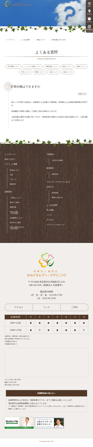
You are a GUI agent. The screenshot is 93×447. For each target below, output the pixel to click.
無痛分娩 (13, 210)
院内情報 (55, 195)
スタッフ (13, 182)
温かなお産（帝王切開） (14, 215)
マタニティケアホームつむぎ (58, 185)
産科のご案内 (14, 205)
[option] (46, 13)
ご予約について (15, 200)
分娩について (76, 73)
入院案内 (50, 157)
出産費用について (16, 220)
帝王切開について (19, 67)
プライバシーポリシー (55, 227)
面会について (75, 67)
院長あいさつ (14, 173)
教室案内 (50, 171)
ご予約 (74, 310)
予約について (31, 73)
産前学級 (55, 177)
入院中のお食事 (57, 163)
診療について (16, 73)
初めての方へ (10, 162)
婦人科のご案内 (15, 225)
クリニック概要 (11, 167)
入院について (61, 73)
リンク (49, 218)
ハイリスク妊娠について (39, 67)
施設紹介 (13, 186)
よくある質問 (51, 208)
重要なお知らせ (57, 200)
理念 (11, 177)
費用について (46, 73)
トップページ (10, 157)
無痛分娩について (59, 67)
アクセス (50, 222)
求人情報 (50, 213)
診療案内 (8, 194)
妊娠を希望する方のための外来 (17, 230)
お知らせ (50, 189)
